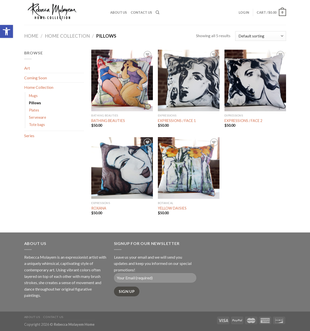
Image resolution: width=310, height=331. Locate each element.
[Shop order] (260, 36)
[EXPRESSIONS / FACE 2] (255, 80)
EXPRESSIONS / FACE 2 (243, 120)
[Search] (157, 12)
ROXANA (98, 208)
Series (29, 135)
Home (31, 36)
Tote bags (37, 124)
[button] (6, 31)
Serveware (37, 117)
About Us (118, 12)
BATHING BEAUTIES (108, 120)
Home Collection (67, 36)
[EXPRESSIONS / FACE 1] (188, 80)
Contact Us (141, 12)
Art (27, 68)
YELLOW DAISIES (172, 208)
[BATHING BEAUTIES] (122, 80)
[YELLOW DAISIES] (188, 168)
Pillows (35, 103)
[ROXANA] (122, 168)
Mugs (33, 96)
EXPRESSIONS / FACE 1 (177, 120)
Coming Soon (35, 77)
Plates (34, 110)
